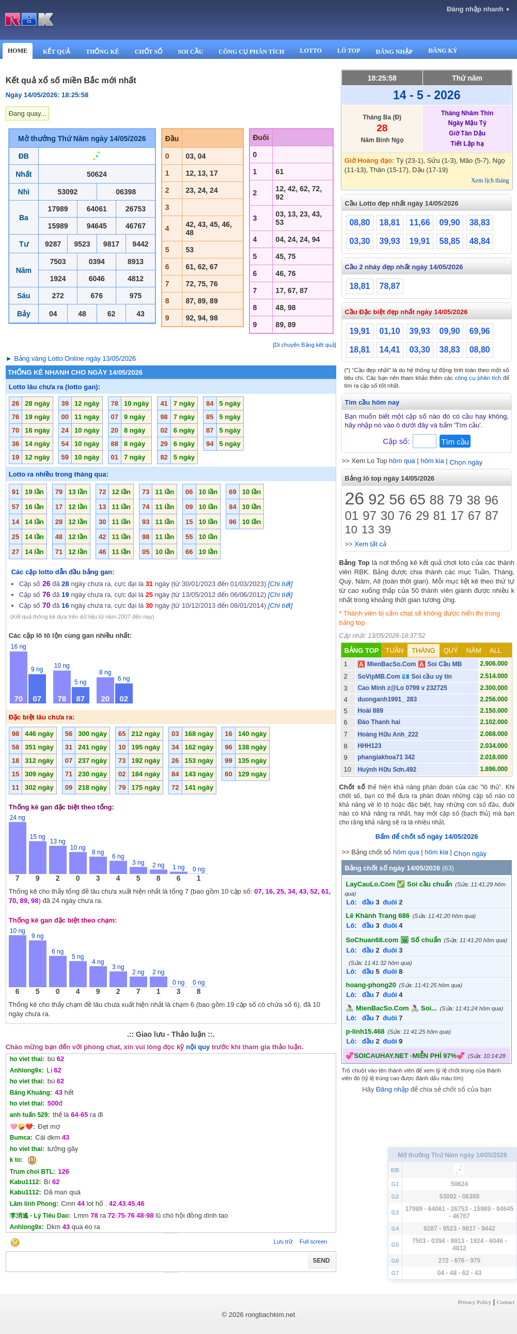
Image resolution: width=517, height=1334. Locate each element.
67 (474, 516)
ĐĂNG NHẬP (394, 51)
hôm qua (402, 461)
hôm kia (432, 461)
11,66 (420, 222)
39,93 (390, 241)
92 (376, 499)
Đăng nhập (392, 1089)
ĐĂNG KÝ (442, 50)
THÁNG (423, 650)
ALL (496, 650)
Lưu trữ (283, 1241)
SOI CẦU (190, 51)
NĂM (473, 650)
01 (351, 516)
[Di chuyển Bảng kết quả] (304, 345)
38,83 (479, 222)
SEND (321, 1260)
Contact (505, 1302)
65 (418, 500)
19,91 (420, 241)
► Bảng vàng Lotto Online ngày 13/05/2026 (71, 358)
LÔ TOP (349, 50)
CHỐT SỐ (148, 51)
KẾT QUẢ (56, 51)
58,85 (450, 241)
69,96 (479, 331)
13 (368, 529)
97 (370, 516)
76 (405, 516)
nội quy (198, 1047)
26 (354, 498)
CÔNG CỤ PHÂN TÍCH (251, 51)
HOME (17, 50)
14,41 (390, 349)
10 (350, 529)
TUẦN (394, 650)
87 (492, 516)
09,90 (450, 222)
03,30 (359, 241)
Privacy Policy (474, 1302)
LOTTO (310, 50)
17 (457, 516)
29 (422, 516)
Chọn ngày (465, 462)
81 (440, 516)
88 (437, 500)
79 (455, 500)
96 (491, 500)
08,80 (359, 222)
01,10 (390, 331)
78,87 (390, 286)
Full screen (313, 1241)
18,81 (390, 222)
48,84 (479, 241)
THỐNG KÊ (102, 51)
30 (388, 516)
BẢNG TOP (361, 650)
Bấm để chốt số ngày (426, 836)
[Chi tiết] (280, 584)
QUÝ (451, 650)
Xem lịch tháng (490, 180)
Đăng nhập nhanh (478, 9)
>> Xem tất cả (365, 544)
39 (384, 529)
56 (397, 500)
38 (473, 500)
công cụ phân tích (478, 378)
